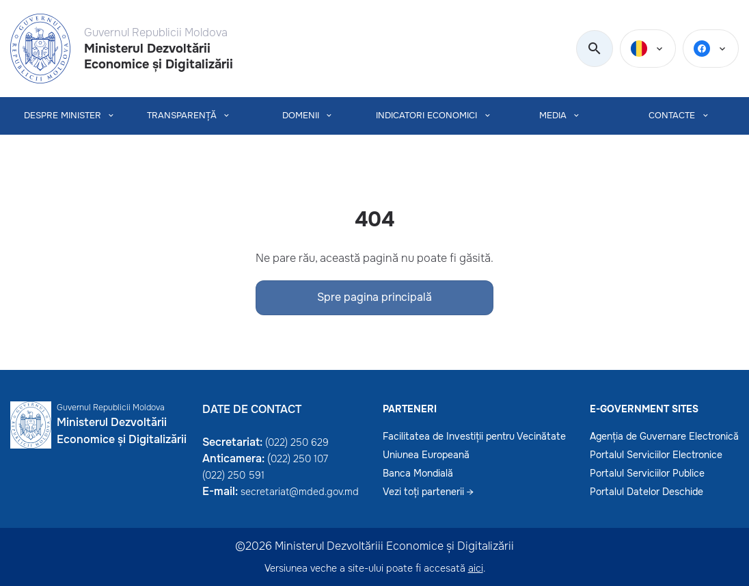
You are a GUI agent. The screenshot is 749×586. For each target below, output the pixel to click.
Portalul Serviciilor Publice (647, 473)
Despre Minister (62, 116)
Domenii (300, 116)
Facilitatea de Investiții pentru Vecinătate (474, 436)
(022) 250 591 (233, 475)
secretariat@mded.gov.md (300, 491)
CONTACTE (672, 116)
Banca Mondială (418, 473)
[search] (594, 49)
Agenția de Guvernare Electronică (664, 436)
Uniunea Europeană (426, 454)
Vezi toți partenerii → (428, 491)
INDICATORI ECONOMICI (426, 116)
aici (475, 568)
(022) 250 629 (297, 442)
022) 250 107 (299, 459)
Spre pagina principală (374, 297)
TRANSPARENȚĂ (182, 116)
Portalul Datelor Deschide (646, 491)
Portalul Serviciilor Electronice (656, 454)
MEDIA (553, 116)
